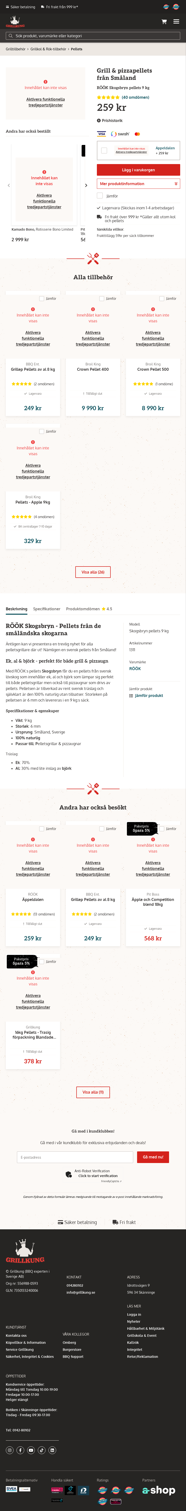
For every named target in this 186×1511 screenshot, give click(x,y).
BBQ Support (73, 1356)
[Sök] (93, 36)
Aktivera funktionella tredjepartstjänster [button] (44, 201)
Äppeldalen (165, 148)
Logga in (134, 1314)
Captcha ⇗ (111, 1181)
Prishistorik (110, 120)
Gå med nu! (153, 1157)
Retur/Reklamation (142, 1356)
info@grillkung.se (81, 1292)
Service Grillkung (20, 1349)
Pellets (76, 49)
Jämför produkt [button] (146, 695)
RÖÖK (135, 668)
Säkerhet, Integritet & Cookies (30, 1356)
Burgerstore (72, 1349)
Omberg (69, 1342)
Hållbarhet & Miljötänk (145, 1328)
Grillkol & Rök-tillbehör (48, 49)
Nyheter (133, 1321)
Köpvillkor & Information (26, 1342)
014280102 (75, 1285)
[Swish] (25, 1489)
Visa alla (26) (93, 572)
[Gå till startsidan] (15, 21)
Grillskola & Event (141, 1335)
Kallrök (133, 1342)
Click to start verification (98, 1176)
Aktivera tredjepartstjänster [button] (131, 152)
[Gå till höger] (86, 185)
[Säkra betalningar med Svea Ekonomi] (11, 1489)
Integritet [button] (134, 1349)
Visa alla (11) (93, 1092)
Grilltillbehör (15, 49)
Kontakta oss (16, 1335)
